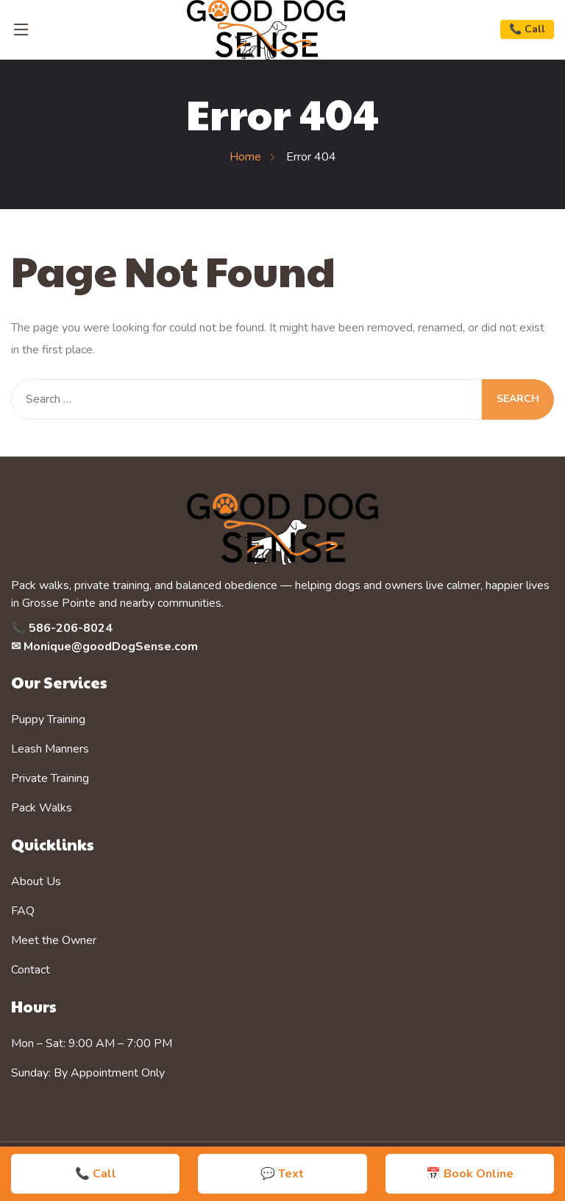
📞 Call (527, 29)
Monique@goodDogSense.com (111, 646)
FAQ (23, 911)
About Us (36, 881)
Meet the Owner (53, 940)
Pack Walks (41, 808)
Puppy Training (48, 719)
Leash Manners (50, 749)
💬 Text (282, 1174)
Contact (30, 970)
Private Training (50, 778)
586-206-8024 (71, 628)
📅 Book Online (470, 1174)
